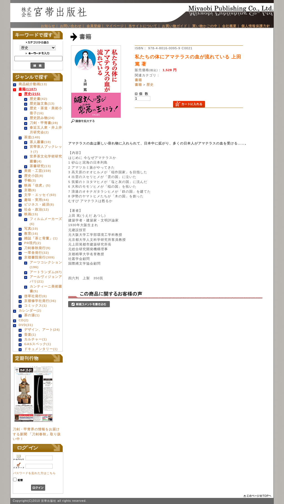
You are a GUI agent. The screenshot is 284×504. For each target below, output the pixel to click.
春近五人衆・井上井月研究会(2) (46, 130)
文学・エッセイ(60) (40, 195)
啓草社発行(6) (35, 296)
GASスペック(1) (37, 344)
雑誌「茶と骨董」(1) (41, 238)
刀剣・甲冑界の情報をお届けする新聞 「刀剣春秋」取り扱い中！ (37, 434)
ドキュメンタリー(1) (41, 349)
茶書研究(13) (40, 166)
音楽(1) (30, 334)
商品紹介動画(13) (33, 84)
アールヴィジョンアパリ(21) (46, 279)
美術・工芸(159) (37, 170)
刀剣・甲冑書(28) (44, 123)
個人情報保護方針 (255, 26)
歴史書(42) (38, 98)
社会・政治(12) (36, 209)
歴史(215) (32, 93)
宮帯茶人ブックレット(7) (46, 149)
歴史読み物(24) (42, 118)
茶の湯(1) (32, 315)
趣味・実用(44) (36, 199)
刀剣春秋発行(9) (37, 248)
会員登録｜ (96, 26)
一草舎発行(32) (36, 252)
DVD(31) (26, 325)
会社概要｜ (231, 26)
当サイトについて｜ (144, 26)
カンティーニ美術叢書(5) (46, 289)
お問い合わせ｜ (72, 26)
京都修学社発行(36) (40, 301)
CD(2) (24, 320)
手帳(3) (30, 180)
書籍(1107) (28, 89)
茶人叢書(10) (40, 142)
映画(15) (31, 214)
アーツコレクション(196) (46, 264)
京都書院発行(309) (39, 257)
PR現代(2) (32, 243)
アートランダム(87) (46, 272)
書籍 (138, 80)
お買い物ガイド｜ (176, 26)
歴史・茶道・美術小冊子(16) (46, 110)
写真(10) (31, 228)
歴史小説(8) (33, 175)
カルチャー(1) (35, 339)
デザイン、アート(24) (42, 329)
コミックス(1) (35, 305)
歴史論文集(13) (42, 103)
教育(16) (31, 233)
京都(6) (30, 190)
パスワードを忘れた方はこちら (34, 473)
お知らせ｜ (50, 26)
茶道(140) (32, 137)
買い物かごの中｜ (206, 26)
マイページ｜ (116, 26)
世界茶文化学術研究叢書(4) (46, 158)
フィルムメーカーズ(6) (46, 221)
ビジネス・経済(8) (39, 204)
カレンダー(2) (30, 310)
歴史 (150, 84)
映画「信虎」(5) (37, 185)
